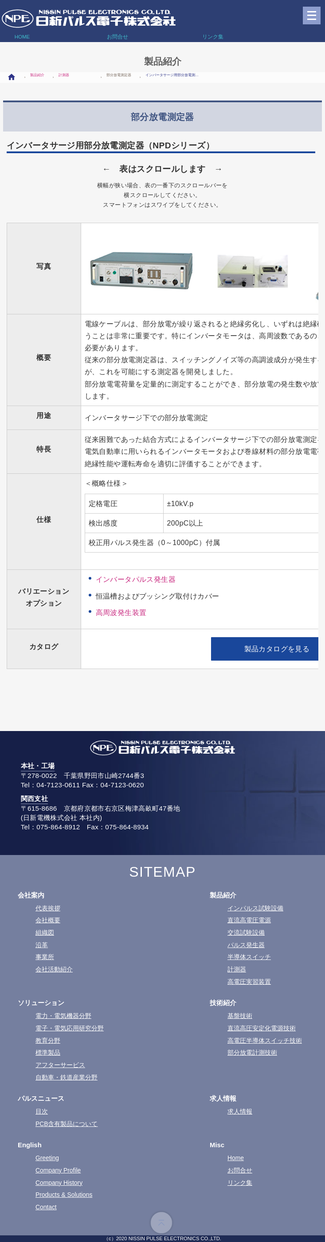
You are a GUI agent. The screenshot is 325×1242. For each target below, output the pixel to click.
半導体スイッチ (249, 956)
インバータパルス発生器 (136, 579)
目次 (41, 1111)
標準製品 (47, 1052)
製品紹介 (37, 75)
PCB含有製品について (66, 1123)
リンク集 (239, 1182)
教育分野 (47, 1040)
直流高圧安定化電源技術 (261, 1028)
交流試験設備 (246, 932)
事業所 (44, 956)
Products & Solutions (63, 1194)
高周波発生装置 (121, 612)
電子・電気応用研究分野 (69, 1028)
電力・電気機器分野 (63, 1015)
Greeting (47, 1157)
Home (235, 1157)
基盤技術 (239, 1015)
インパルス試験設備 (255, 908)
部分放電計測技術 (252, 1052)
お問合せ (239, 1170)
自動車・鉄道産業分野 (66, 1077)
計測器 (64, 75)
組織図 (44, 932)
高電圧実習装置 (249, 981)
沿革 (41, 944)
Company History (58, 1182)
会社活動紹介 (54, 969)
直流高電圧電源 (249, 920)
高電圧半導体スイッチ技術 (264, 1040)
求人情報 (239, 1111)
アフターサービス (60, 1064)
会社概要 (47, 920)
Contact (46, 1207)
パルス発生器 (246, 944)
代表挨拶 (47, 908)
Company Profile (58, 1170)
